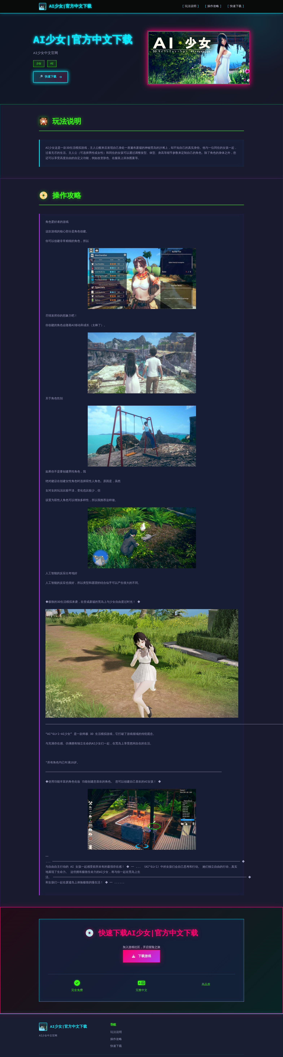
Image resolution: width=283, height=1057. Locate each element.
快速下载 (235, 6)
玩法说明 (190, 6)
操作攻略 (213, 6)
